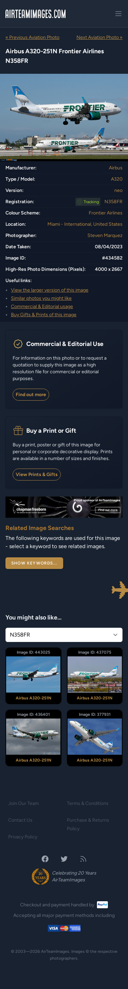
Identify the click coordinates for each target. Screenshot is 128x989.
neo (118, 190)
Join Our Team (23, 803)
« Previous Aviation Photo (32, 37)
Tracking (91, 201)
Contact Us (20, 820)
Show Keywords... (34, 563)
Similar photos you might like (41, 298)
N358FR (113, 202)
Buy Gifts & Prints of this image (43, 315)
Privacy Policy (22, 837)
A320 (117, 179)
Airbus (116, 168)
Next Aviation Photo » (99, 37)
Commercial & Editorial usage (42, 306)
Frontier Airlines (106, 213)
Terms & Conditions (88, 803)
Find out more (31, 395)
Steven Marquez (105, 235)
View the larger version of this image (49, 290)
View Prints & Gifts (37, 474)
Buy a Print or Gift (51, 430)
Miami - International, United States (85, 224)
